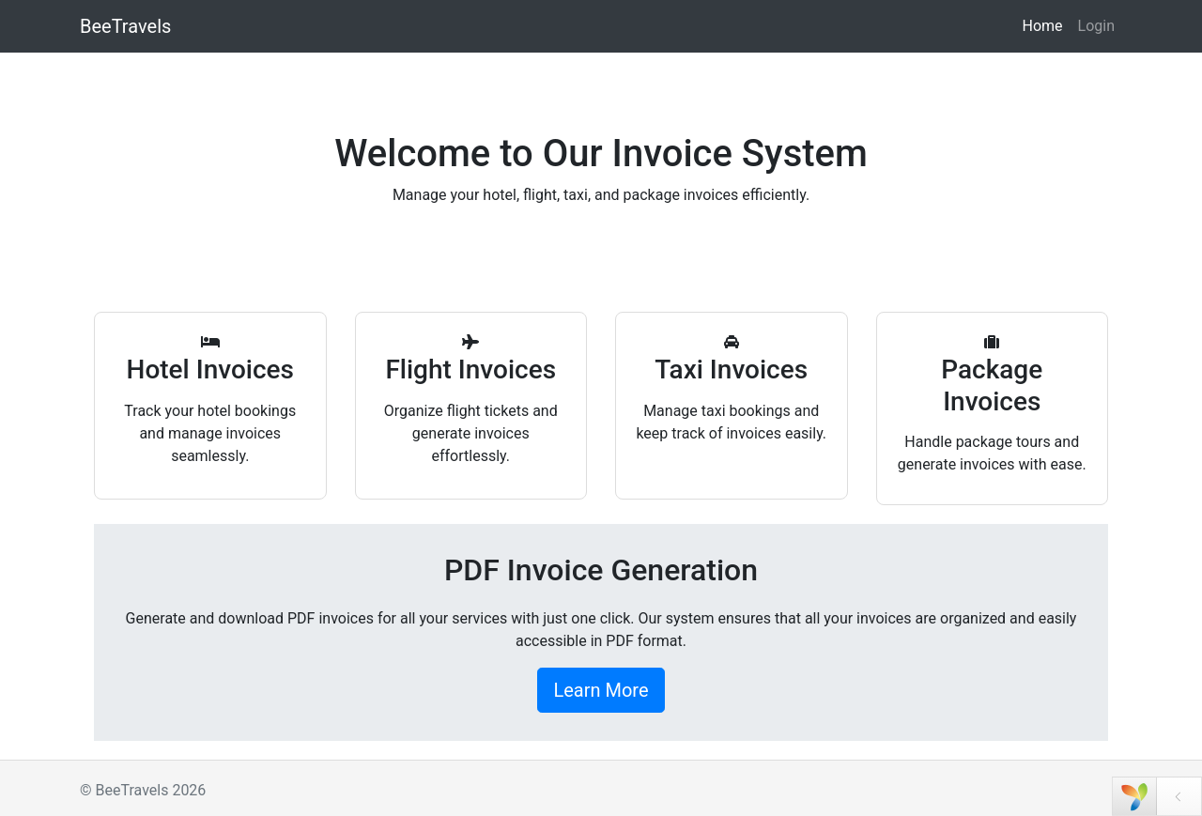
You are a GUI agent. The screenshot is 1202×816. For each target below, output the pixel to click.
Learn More (600, 690)
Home (1042, 26)
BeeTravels (125, 26)
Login (1096, 26)
